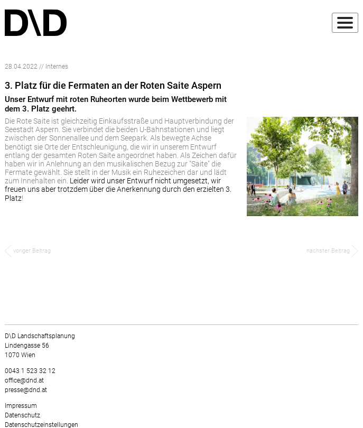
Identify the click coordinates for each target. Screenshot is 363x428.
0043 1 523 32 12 (30, 371)
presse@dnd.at (26, 390)
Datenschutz (22, 415)
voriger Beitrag (28, 250)
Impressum (21, 406)
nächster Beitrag (332, 250)
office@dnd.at (24, 380)
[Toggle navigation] (345, 23)
